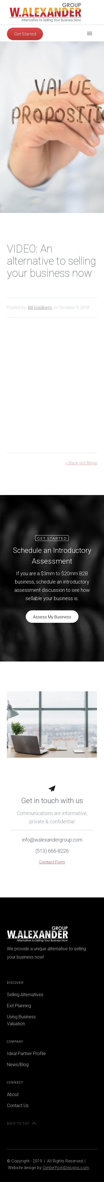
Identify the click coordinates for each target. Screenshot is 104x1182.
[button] (89, 33)
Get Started (25, 34)
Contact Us (18, 1105)
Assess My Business (52, 617)
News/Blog (18, 1064)
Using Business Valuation (21, 1020)
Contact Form (52, 865)
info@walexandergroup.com (52, 843)
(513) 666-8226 (52, 854)
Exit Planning (19, 1005)
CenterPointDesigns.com (66, 1167)
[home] (44, 12)
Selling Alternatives (25, 994)
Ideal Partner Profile (26, 1053)
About (13, 1094)
